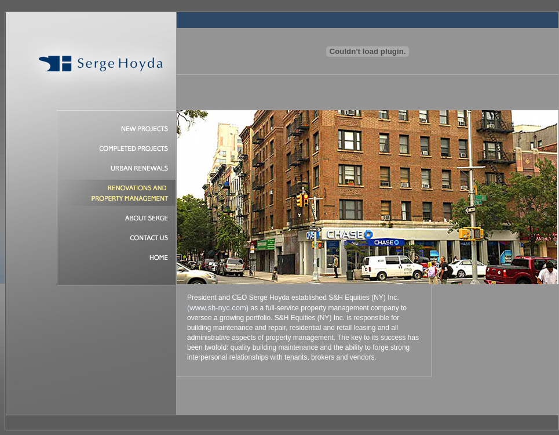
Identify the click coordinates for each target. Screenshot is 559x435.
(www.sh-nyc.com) (218, 307)
